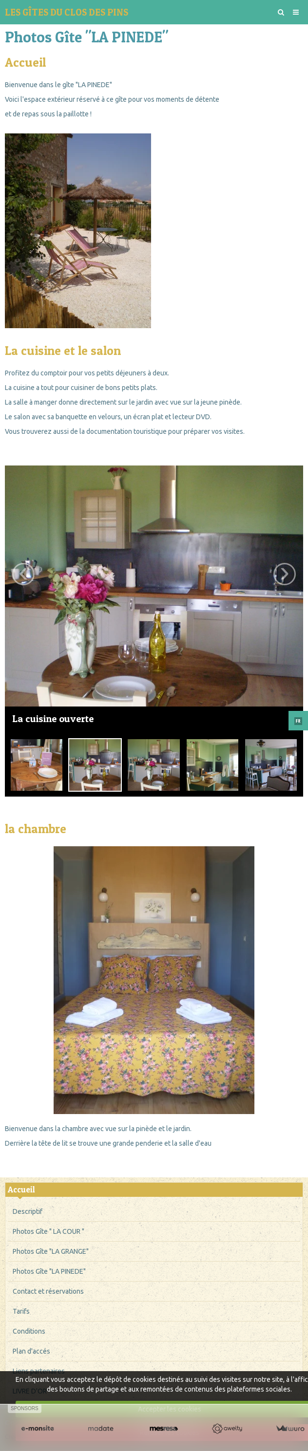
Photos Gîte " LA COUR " (48, 1231)
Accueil (21, 1189)
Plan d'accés (31, 1351)
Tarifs (21, 1311)
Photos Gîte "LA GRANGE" (51, 1251)
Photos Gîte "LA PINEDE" (49, 1271)
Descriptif (27, 1211)
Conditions (29, 1331)
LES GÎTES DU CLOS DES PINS (66, 12)
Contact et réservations (48, 1291)
